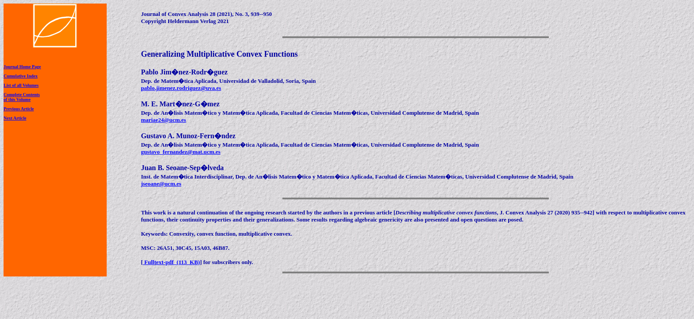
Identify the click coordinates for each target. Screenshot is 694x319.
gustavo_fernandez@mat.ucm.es (180, 151)
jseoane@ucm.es (161, 183)
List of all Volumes (21, 85)
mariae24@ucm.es (163, 120)
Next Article (15, 118)
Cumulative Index (21, 76)
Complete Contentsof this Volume (22, 97)
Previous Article (19, 108)
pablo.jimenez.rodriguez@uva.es (181, 88)
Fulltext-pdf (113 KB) (171, 262)
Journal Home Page (22, 66)
